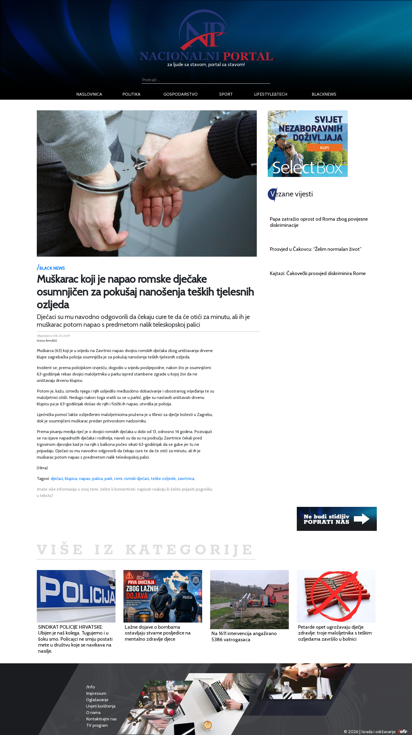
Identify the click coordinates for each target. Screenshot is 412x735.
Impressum (96, 693)
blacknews (324, 94)
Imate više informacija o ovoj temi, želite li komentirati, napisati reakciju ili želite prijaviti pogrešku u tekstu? (124, 492)
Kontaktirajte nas (101, 718)
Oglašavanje (97, 699)
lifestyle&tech (270, 94)
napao (84, 478)
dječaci (57, 478)
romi (118, 478)
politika (131, 94)
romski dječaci (136, 478)
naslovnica (89, 94)
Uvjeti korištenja (100, 706)
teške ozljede (163, 478)
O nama (93, 712)
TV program (97, 725)
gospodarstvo (180, 94)
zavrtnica (186, 478)
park (108, 478)
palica (97, 478)
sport (226, 94)
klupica (71, 478)
